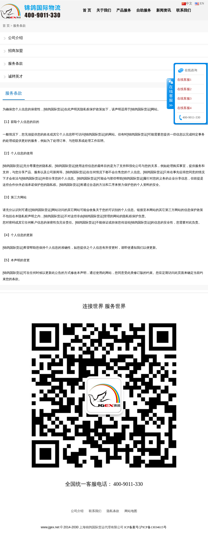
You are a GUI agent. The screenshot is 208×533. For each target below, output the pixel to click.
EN (199, 3)
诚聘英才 (15, 76)
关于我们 (103, 10)
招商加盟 (15, 51)
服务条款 (19, 26)
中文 (187, 3)
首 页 (87, 10)
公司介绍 (15, 38)
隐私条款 (113, 511)
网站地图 (130, 511)
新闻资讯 (163, 10)
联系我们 (183, 10)
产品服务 (123, 10)
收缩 (170, 93)
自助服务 (143, 10)
